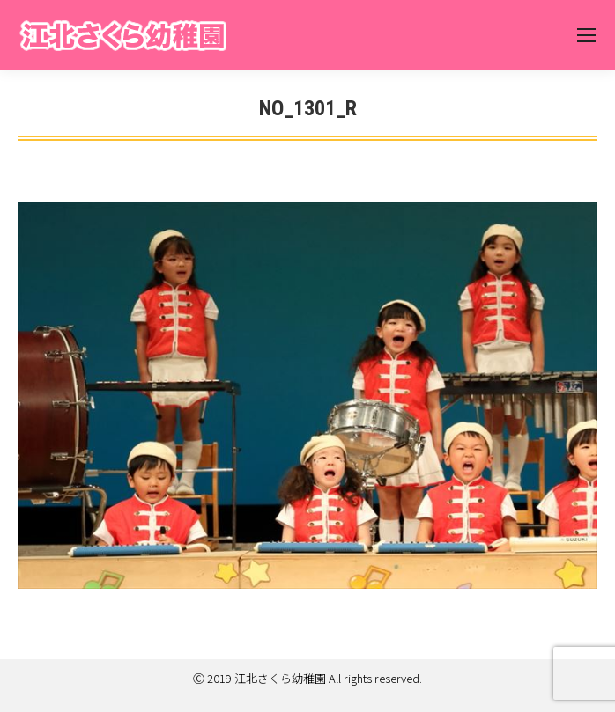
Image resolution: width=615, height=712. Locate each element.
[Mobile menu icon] (586, 35)
